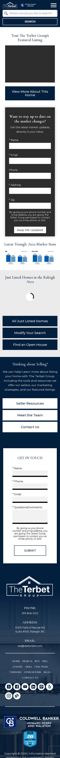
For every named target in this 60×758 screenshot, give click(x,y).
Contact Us (30, 677)
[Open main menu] (53, 5)
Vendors (15, 672)
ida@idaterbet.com (30, 645)
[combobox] (30, 13)
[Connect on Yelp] (49, 686)
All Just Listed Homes (30, 321)
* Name (13, 140)
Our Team (41, 666)
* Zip (12, 199)
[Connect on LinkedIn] (33, 686)
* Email (13, 155)
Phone (13, 170)
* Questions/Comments (27, 507)
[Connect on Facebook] (16, 686)
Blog (47, 672)
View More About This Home (30, 93)
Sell (45, 661)
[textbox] (32, 13)
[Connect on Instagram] (8, 695)
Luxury (17, 666)
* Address (15, 185)
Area (28, 666)
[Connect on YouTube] (25, 686)
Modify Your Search (30, 333)
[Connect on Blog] (16, 695)
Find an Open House (30, 345)
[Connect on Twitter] (8, 686)
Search (30, 21)
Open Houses (32, 672)
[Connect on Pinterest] (41, 686)
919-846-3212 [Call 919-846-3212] (30, 613)
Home (16, 661)
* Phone (17, 481)
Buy (37, 661)
